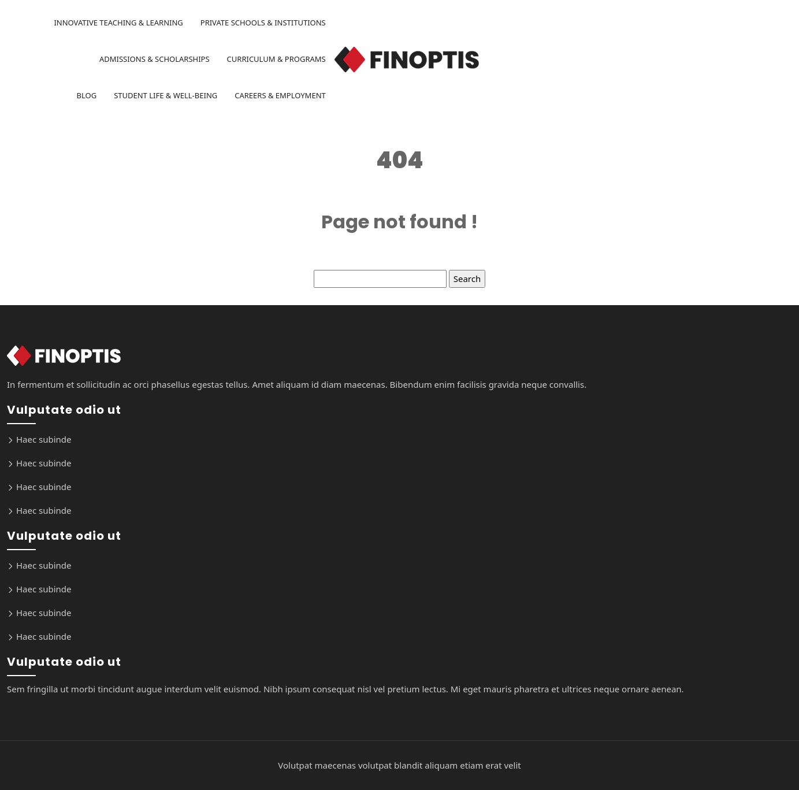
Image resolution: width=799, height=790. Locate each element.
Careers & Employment (280, 95)
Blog (87, 95)
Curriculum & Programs (276, 59)
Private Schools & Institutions (263, 22)
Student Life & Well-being (165, 95)
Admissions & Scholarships (154, 59)
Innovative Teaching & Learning (118, 22)
